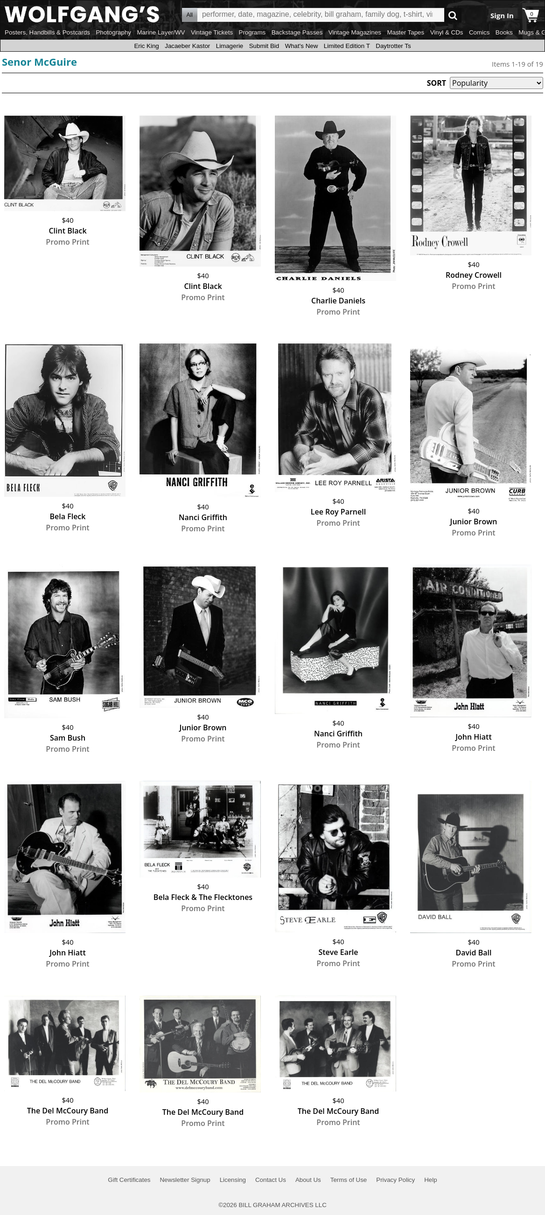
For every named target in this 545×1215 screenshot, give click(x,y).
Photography (113, 32)
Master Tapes (405, 32)
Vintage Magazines (354, 32)
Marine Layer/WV (161, 32)
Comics (479, 32)
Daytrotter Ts (393, 45)
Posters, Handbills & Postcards (47, 32)
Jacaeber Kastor (187, 45)
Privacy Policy (395, 1179)
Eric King (146, 45)
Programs (252, 32)
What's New (301, 45)
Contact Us (270, 1179)
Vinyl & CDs (446, 32)
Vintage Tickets (212, 32)
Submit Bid (264, 45)
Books (504, 32)
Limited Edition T (347, 45)
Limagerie (230, 45)
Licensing (233, 1179)
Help (430, 1179)
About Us (308, 1179)
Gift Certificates (129, 1179)
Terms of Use (348, 1179)
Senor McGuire (39, 61)
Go (452, 15)
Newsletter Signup (185, 1179)
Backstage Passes (297, 32)
